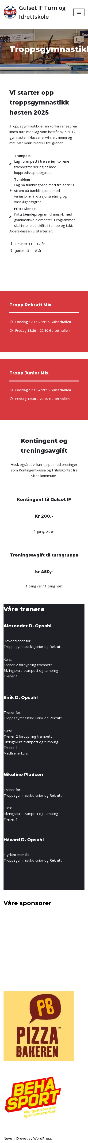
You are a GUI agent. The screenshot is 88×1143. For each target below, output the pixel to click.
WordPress (42, 1138)
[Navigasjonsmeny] (78, 12)
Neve (8, 1138)
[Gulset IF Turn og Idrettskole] (35, 12)
